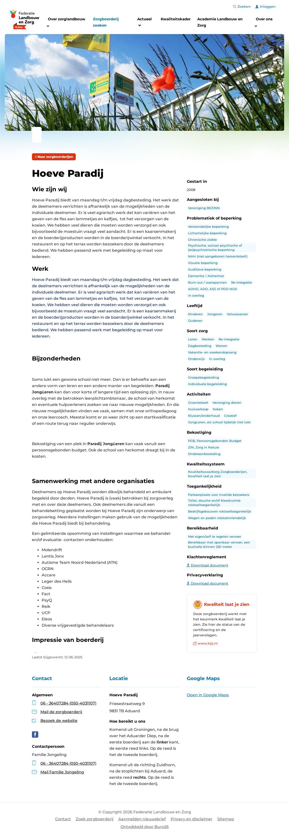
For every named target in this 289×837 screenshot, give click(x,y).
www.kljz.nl (205, 643)
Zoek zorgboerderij (95, 819)
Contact (63, 819)
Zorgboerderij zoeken (106, 22)
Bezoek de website (58, 720)
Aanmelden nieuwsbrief (142, 819)
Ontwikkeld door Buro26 (145, 826)
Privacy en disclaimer (192, 819)
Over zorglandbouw (66, 19)
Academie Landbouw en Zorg (220, 22)
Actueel (144, 23)
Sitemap (225, 819)
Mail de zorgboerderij (61, 712)
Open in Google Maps (208, 695)
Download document (207, 565)
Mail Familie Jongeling (58, 772)
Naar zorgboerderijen (54, 157)
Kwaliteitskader (175, 19)
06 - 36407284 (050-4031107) (68, 703)
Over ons (264, 19)
